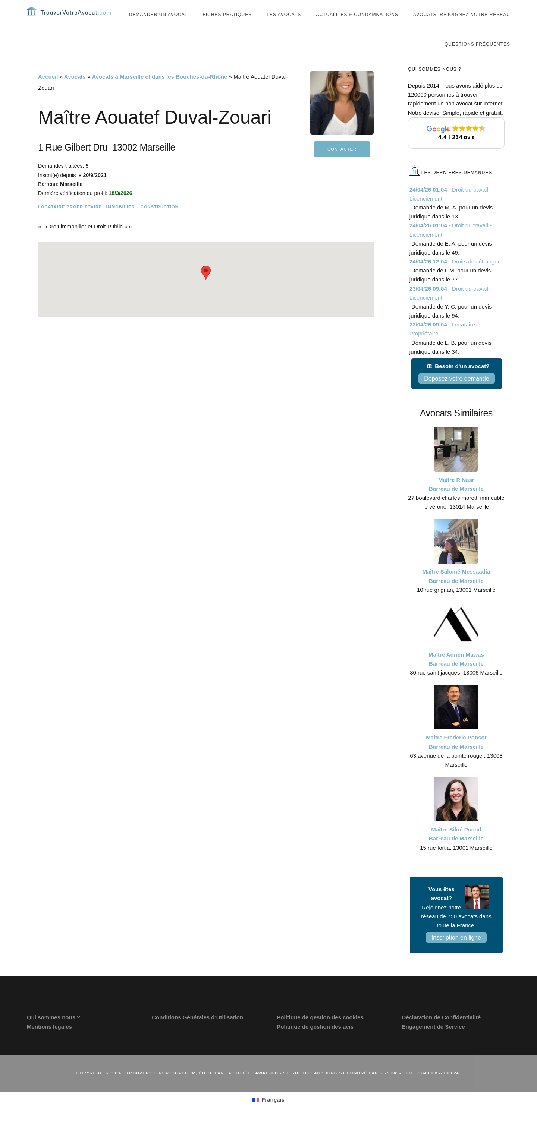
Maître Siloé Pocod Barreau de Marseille (456, 848)
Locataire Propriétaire (70, 221)
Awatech (266, 1087)
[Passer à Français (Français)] (268, 1113)
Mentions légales (49, 1040)
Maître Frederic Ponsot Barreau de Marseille (456, 756)
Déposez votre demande (456, 392)
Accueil (48, 91)
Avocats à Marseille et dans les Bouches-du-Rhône (159, 91)
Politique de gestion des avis (315, 1040)
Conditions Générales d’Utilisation (197, 1031)
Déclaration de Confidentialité (441, 1031)
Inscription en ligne (456, 951)
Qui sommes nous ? (53, 1031)
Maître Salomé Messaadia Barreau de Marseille (456, 590)
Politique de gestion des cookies (320, 1031)
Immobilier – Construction (142, 221)
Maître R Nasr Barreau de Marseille (456, 498)
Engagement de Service (433, 1040)
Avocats (75, 91)
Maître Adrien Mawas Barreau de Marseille (456, 673)
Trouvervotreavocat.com (71, 18)
